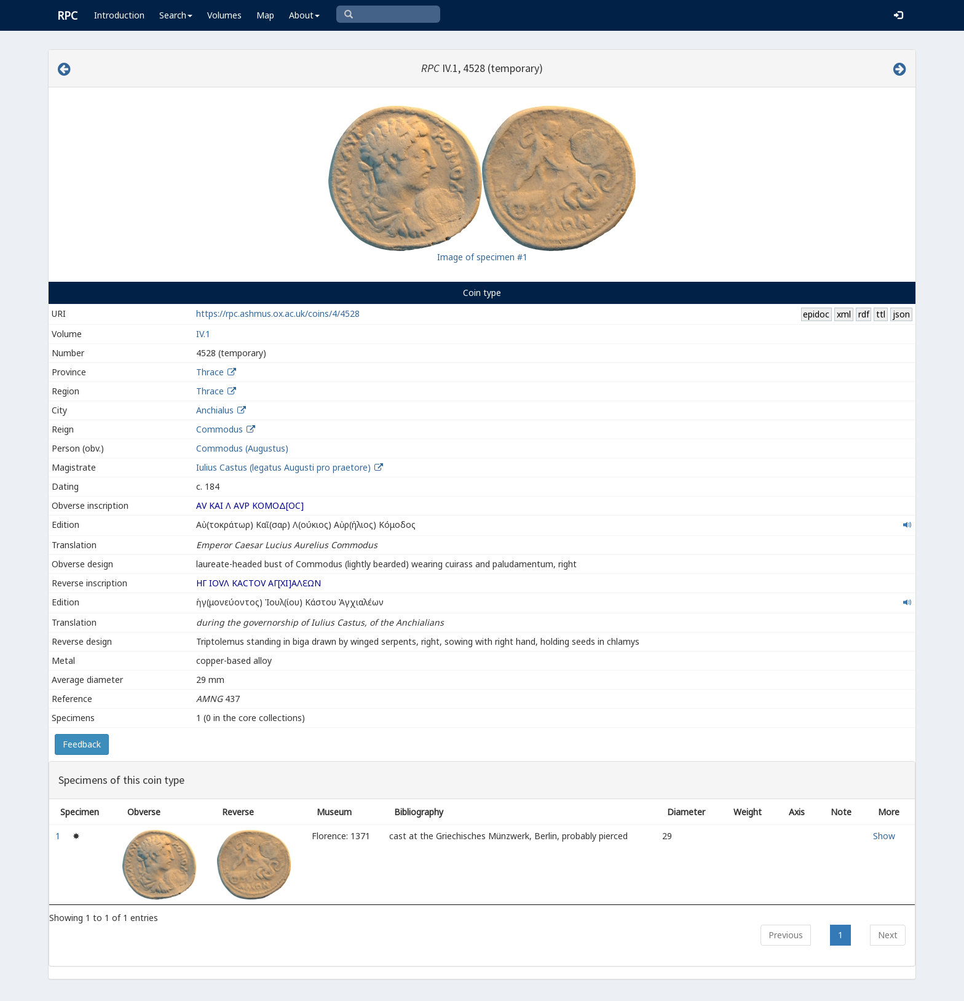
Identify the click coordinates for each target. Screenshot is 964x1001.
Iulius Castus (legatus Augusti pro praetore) (284, 467)
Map (265, 15)
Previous (785, 935)
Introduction (119, 15)
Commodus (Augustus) (242, 448)
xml (844, 314)
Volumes (224, 15)
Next (888, 935)
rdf (863, 314)
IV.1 (203, 334)
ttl (880, 314)
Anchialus (215, 410)
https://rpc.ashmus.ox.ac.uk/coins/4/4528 (278, 313)
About (304, 15)
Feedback (82, 744)
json (901, 314)
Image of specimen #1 (482, 257)
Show (884, 836)
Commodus (219, 429)
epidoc (816, 314)
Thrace (210, 372)
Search (175, 15)
